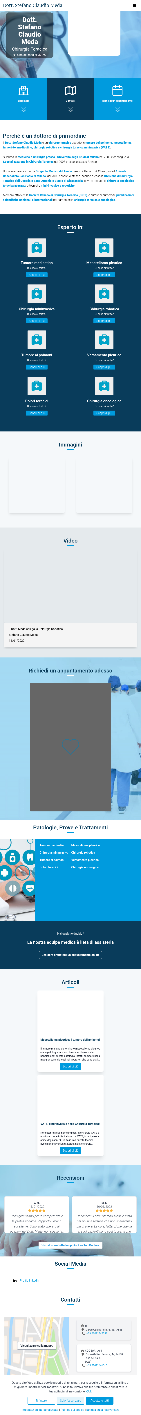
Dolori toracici (49, 867)
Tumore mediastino (52, 845)
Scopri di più (37, 275)
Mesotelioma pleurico (85, 845)
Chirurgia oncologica (85, 867)
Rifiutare (41, 1400)
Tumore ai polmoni (52, 860)
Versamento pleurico (85, 860)
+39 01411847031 (96, 1333)
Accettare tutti (100, 1400)
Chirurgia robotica (83, 852)
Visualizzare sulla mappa (36, 1345)
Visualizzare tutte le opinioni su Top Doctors (70, 1245)
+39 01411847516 (96, 1365)
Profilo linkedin (29, 1280)
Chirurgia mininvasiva (54, 852)
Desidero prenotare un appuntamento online (70, 955)
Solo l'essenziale (70, 1400)
